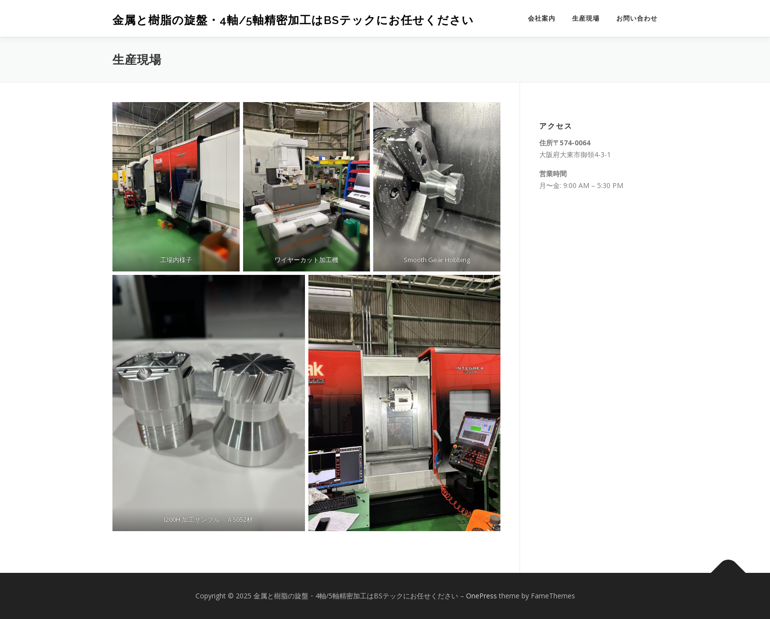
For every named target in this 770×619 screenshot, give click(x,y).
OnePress (481, 595)
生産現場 (586, 18)
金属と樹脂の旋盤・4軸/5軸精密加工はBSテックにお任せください (293, 20)
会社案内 (541, 18)
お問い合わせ (637, 18)
